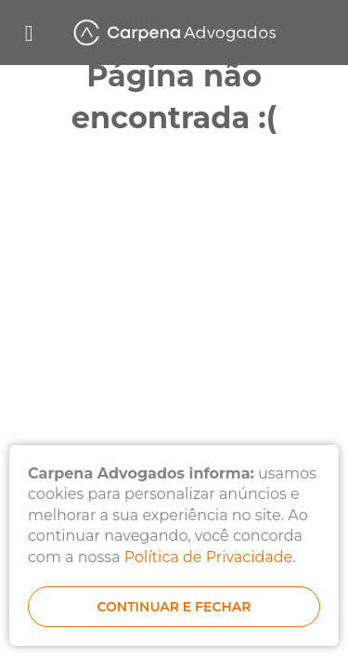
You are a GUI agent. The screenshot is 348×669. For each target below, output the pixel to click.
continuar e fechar (174, 606)
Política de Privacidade (208, 557)
